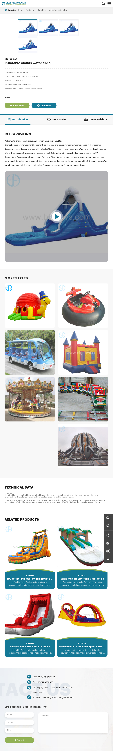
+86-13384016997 (60, 670)
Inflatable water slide (58, 10)
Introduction (17, 102)
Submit (19, 723)
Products (30, 10)
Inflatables (41, 10)
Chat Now (44, 87)
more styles (56, 102)
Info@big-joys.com (46, 659)
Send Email (17, 87)
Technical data (95, 102)
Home (20, 10)
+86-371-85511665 (45, 665)
